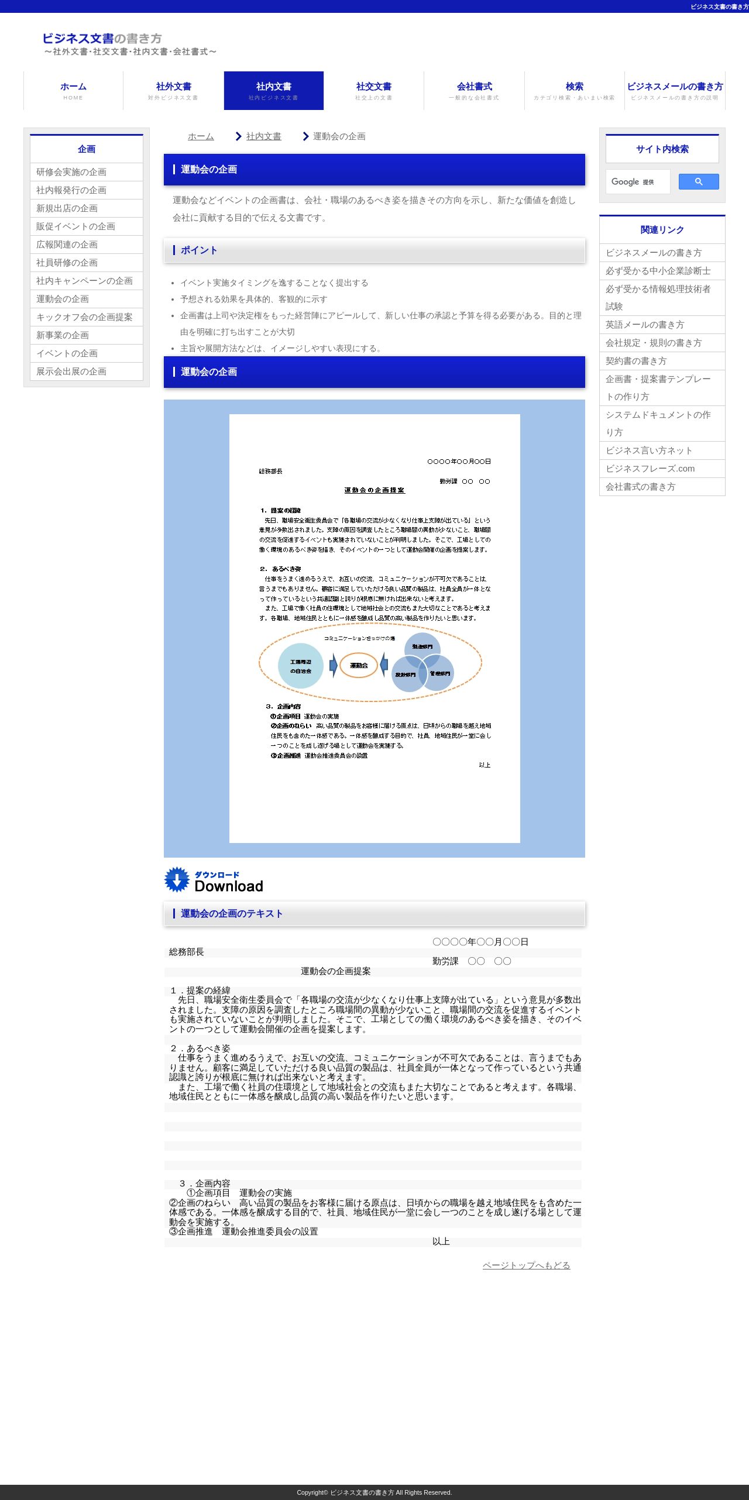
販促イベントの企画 (75, 226)
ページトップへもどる (527, 1265)
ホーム (73, 91)
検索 (574, 91)
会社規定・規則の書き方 (654, 343)
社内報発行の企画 (71, 190)
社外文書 (173, 91)
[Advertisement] (262, 1379)
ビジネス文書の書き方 (719, 7)
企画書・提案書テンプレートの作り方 (658, 387)
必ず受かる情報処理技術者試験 (658, 297)
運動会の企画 (62, 299)
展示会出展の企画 (71, 371)
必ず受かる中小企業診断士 (658, 271)
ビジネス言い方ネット (649, 450)
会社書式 (474, 91)
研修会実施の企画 (71, 172)
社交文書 (374, 91)
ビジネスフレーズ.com (650, 468)
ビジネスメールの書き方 (674, 91)
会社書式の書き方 (641, 486)
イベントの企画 (67, 353)
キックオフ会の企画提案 (84, 317)
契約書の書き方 (636, 361)
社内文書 (274, 91)
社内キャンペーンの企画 (84, 280)
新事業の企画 (62, 335)
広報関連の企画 (67, 244)
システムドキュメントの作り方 (658, 423)
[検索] (636, 182)
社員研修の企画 (67, 262)
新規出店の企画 (67, 208)
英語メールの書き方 (645, 324)
